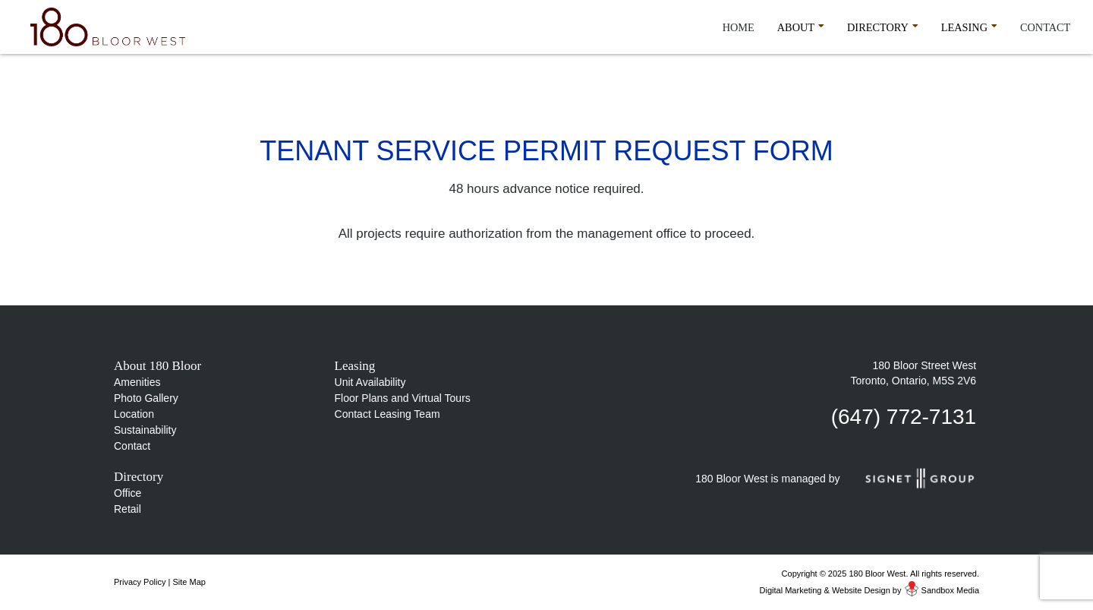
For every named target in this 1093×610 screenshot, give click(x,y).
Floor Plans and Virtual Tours (403, 398)
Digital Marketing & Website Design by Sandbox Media (869, 590)
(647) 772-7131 (903, 416)
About (800, 25)
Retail (127, 509)
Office (127, 493)
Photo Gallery (146, 398)
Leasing (969, 25)
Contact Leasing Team (387, 414)
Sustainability (145, 430)
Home (738, 27)
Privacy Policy (139, 581)
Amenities (137, 382)
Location (134, 414)
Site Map (188, 581)
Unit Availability (370, 382)
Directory (882, 25)
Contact (1045, 27)
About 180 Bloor (157, 366)
